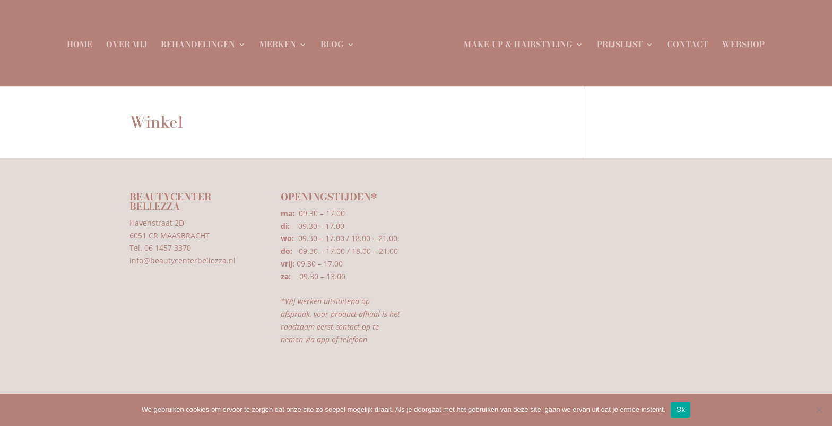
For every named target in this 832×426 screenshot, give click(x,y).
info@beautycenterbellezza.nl (182, 260)
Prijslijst (616, 42)
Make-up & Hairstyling (514, 42)
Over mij (130, 42)
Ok (680, 409)
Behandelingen (201, 42)
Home (83, 42)
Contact (683, 42)
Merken (281, 42)
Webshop (739, 42)
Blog (336, 42)
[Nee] (818, 409)
